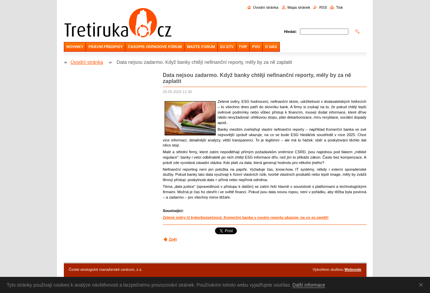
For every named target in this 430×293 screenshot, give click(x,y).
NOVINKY (75, 47)
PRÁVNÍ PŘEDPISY (105, 47)
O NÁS (271, 47)
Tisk (339, 7)
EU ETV (226, 47)
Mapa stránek (299, 7)
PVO (256, 47)
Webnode (352, 269)
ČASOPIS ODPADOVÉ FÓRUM (155, 47)
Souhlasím (422, 284)
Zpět (173, 239)
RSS (323, 7)
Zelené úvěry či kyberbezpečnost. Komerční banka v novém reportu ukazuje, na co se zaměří (246, 217)
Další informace (309, 285)
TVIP (243, 47)
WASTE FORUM (201, 47)
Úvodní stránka (265, 7)
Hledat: (290, 32)
